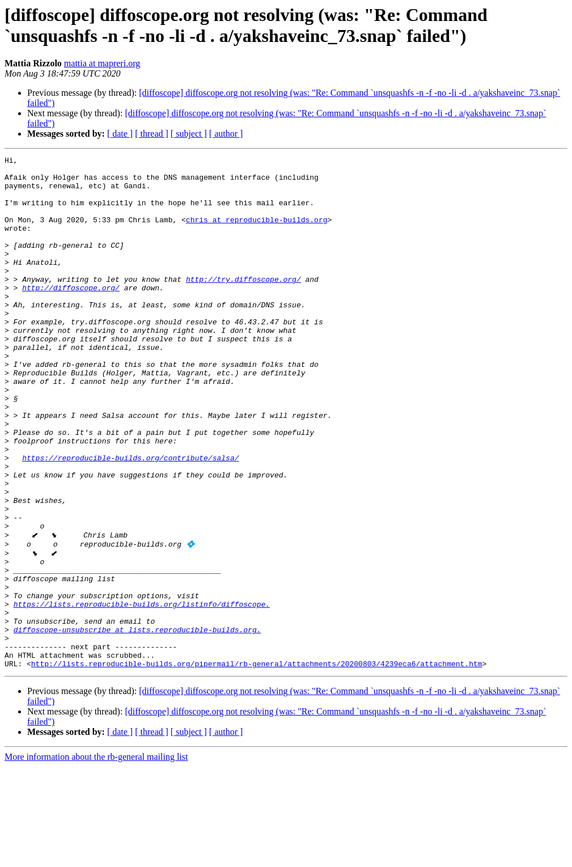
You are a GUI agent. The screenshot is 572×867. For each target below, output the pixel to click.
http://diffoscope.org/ (71, 315)
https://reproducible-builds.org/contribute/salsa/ (130, 519)
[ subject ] (189, 133)
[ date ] (120, 133)
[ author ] (226, 133)
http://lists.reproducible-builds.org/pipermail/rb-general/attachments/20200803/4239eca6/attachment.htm (256, 764)
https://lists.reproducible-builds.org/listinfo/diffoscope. (142, 692)
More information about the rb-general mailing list (96, 857)
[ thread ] (151, 133)
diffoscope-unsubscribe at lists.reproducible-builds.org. (137, 723)
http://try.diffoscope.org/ (243, 304)
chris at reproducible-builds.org (257, 233)
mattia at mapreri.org (102, 63)
